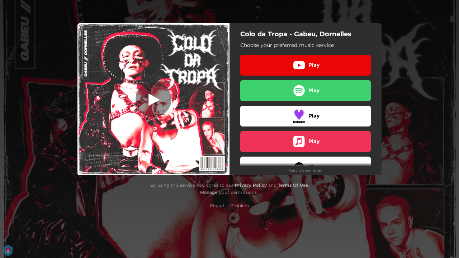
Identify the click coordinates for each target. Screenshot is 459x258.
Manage (209, 192)
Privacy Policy (251, 185)
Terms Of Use (293, 185)
